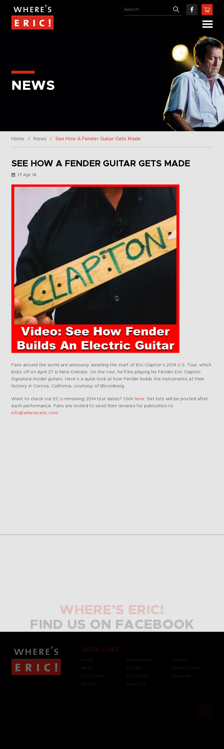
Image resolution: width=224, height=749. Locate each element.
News (39, 139)
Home (17, 139)
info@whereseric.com (34, 413)
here (139, 399)
